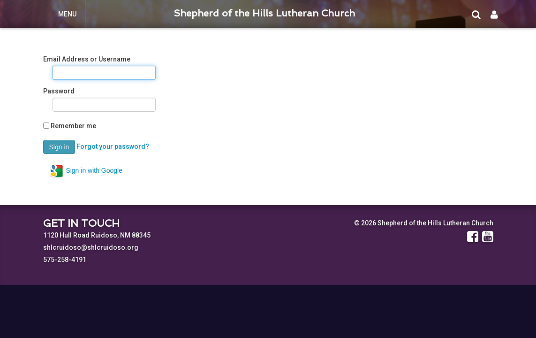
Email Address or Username (86, 59)
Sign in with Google (86, 170)
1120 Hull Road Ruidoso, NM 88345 (97, 235)
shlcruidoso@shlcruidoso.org (90, 247)
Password (59, 91)
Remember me (73, 126)
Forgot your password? (112, 146)
